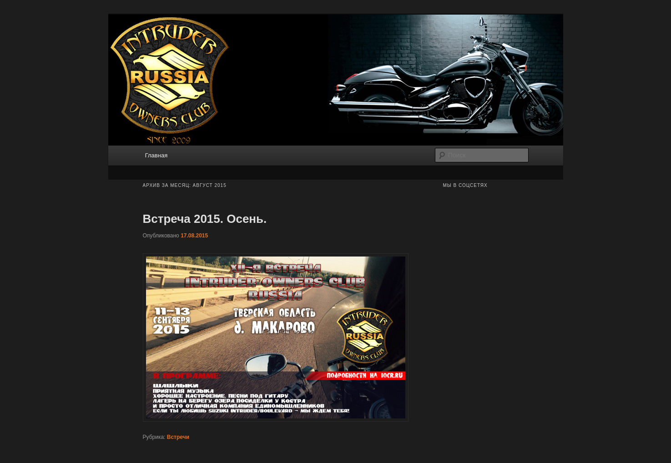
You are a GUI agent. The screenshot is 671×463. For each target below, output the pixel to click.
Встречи (178, 437)
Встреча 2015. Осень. (205, 219)
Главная (156, 155)
